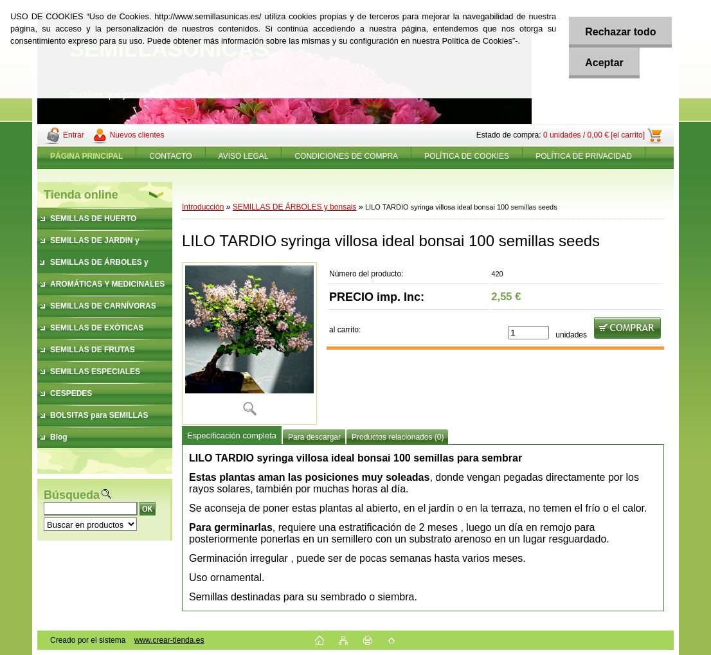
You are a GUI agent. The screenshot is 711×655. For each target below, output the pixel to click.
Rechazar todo (620, 31)
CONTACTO (170, 156)
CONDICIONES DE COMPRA (346, 156)
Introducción (203, 206)
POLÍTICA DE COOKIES (466, 156)
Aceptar (604, 62)
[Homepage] (86, 156)
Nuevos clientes (137, 134)
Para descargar (314, 437)
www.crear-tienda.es (169, 640)
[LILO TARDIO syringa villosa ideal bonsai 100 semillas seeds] (249, 343)
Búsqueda (72, 495)
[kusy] (528, 332)
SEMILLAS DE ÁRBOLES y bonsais (295, 206)
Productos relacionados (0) (398, 437)
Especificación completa (231, 435)
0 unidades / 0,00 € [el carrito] (594, 134)
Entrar (73, 134)
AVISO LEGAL (244, 156)
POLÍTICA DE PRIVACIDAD (584, 156)
